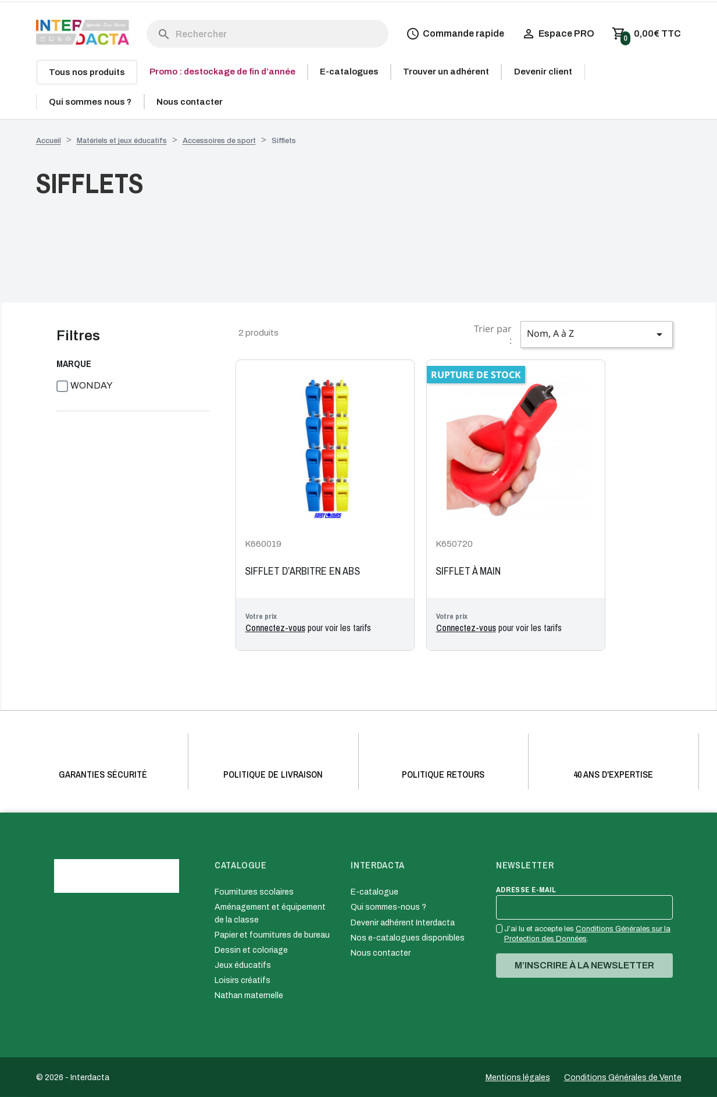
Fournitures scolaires (254, 892)
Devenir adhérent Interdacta (403, 922)
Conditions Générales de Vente (623, 1077)
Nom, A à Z (596, 334)
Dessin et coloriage (251, 950)
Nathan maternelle (249, 995)
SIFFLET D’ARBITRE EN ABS (302, 571)
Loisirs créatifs (242, 980)
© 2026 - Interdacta (72, 1077)
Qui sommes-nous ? (388, 907)
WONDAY (91, 385)
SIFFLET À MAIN (468, 571)
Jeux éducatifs (243, 965)
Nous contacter (381, 953)
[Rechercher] (268, 34)
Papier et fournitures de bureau (272, 935)
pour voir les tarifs (308, 628)
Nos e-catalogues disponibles (408, 938)
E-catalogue (374, 892)
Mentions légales (518, 1077)
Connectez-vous (275, 627)
